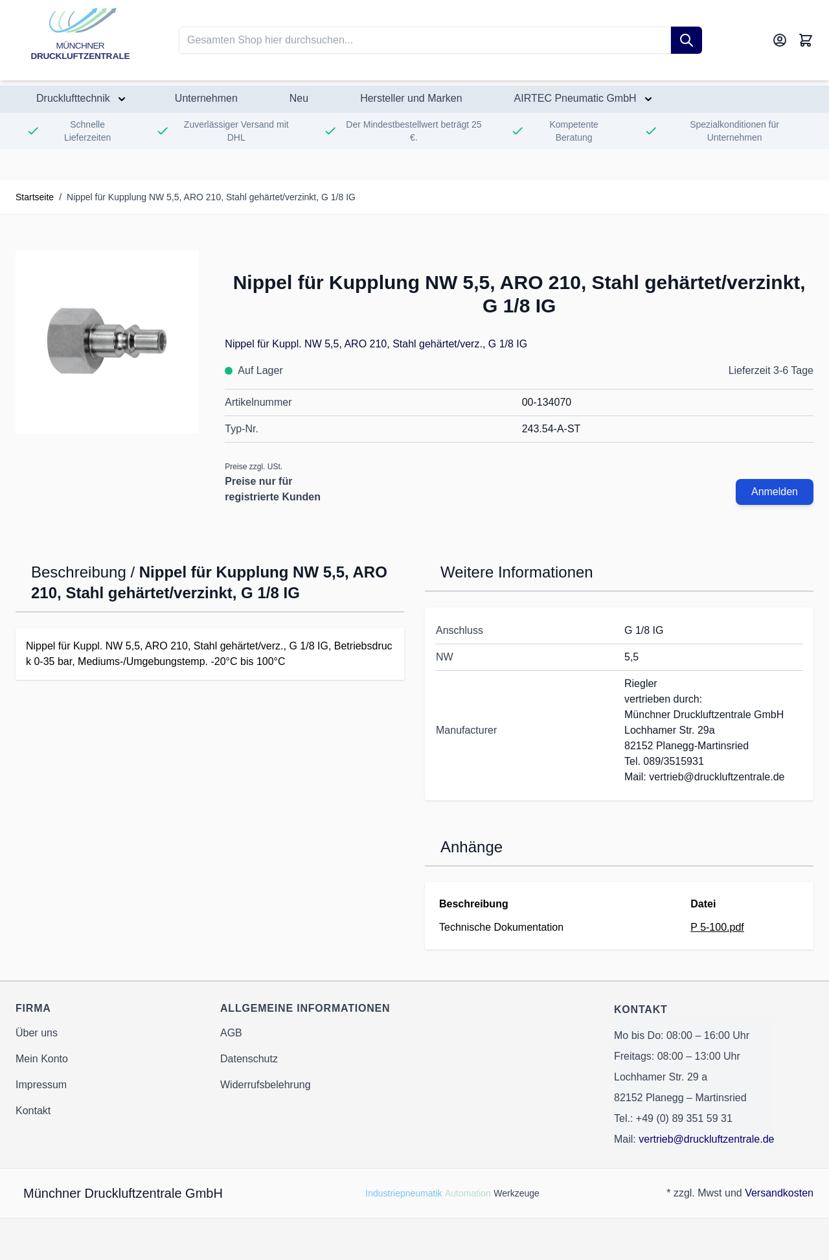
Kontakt (33, 1110)
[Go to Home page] (80, 40)
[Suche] (686, 40)
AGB (231, 1032)
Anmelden (774, 491)
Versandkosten (779, 1192)
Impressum (41, 1084)
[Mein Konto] (780, 40)
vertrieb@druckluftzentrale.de (706, 1139)
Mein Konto (42, 1058)
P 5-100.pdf (717, 927)
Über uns (37, 1032)
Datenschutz (249, 1058)
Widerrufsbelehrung (265, 1084)
